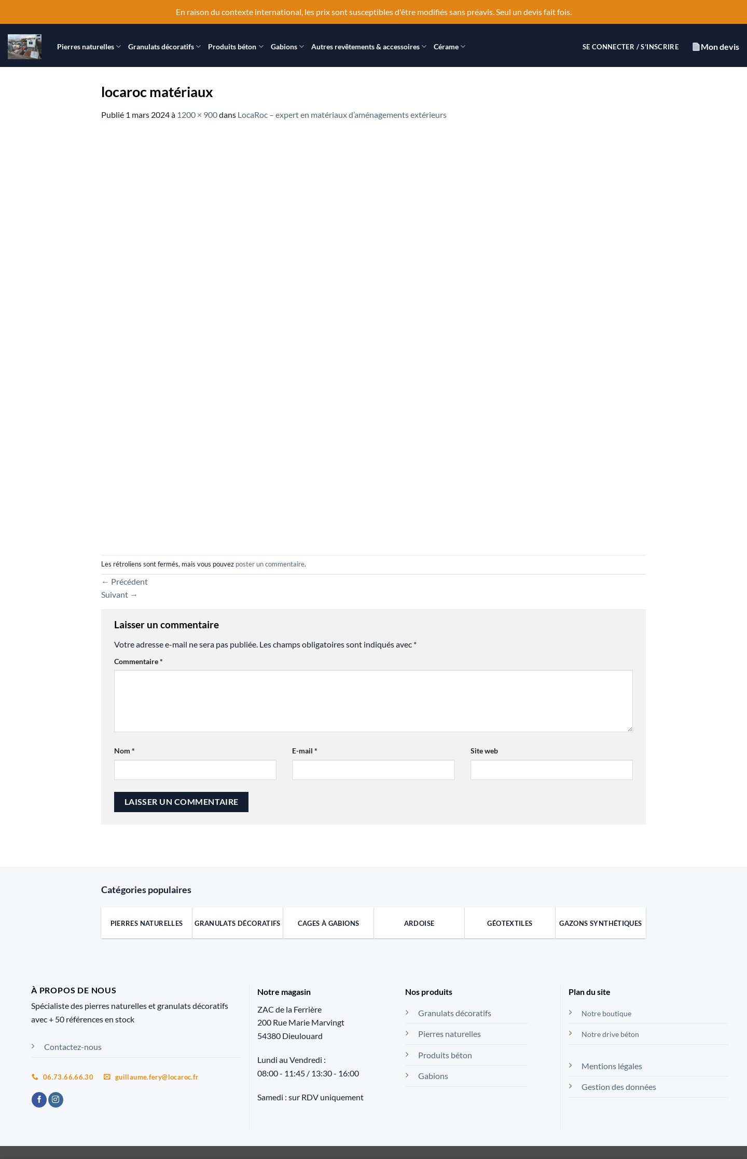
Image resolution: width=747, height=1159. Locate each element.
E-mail (304, 750)
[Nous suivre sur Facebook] (39, 1100)
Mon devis (715, 46)
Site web (484, 750)
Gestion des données (619, 1086)
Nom (124, 750)
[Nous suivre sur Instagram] (55, 1100)
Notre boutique (606, 1013)
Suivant (119, 594)
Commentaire (138, 661)
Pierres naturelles (89, 46)
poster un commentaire (270, 564)
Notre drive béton (610, 1034)
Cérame (449, 46)
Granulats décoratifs (164, 46)
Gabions (287, 46)
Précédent (124, 581)
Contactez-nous (73, 1047)
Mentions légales (612, 1066)
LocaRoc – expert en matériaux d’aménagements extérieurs (342, 114)
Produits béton (235, 46)
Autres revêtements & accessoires (368, 46)
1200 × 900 (197, 114)
